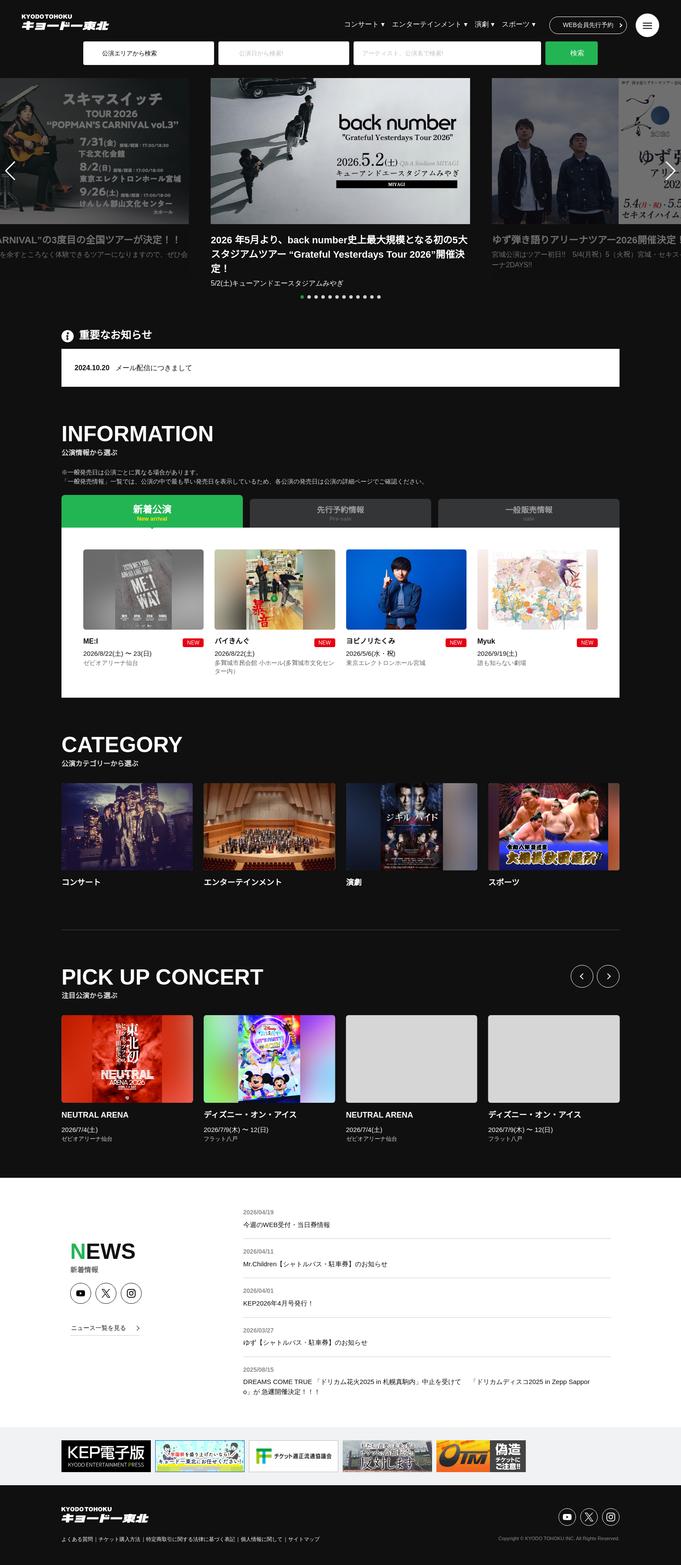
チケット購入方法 (119, 1539)
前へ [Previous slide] (582, 976)
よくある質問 (77, 1539)
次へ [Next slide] (608, 976)
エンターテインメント (427, 24)
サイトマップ (304, 1539)
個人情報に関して (262, 1539)
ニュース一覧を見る (98, 1327)
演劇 (482, 24)
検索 (577, 53)
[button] (302, 297)
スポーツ (516, 24)
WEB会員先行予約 (588, 24)
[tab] (152, 511)
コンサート (361, 24)
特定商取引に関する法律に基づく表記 (190, 1539)
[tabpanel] (340, 613)
